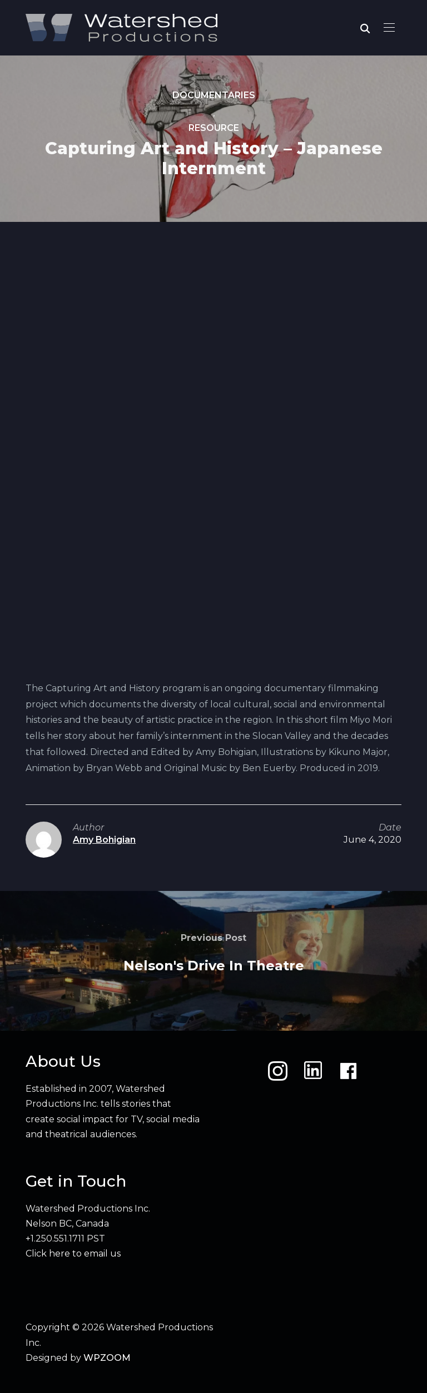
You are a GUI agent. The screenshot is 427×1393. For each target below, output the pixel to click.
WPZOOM (107, 1358)
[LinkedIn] (313, 1071)
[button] (389, 27)
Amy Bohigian (104, 839)
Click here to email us (73, 1253)
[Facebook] (348, 1071)
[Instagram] (278, 1071)
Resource (213, 128)
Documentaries (213, 95)
